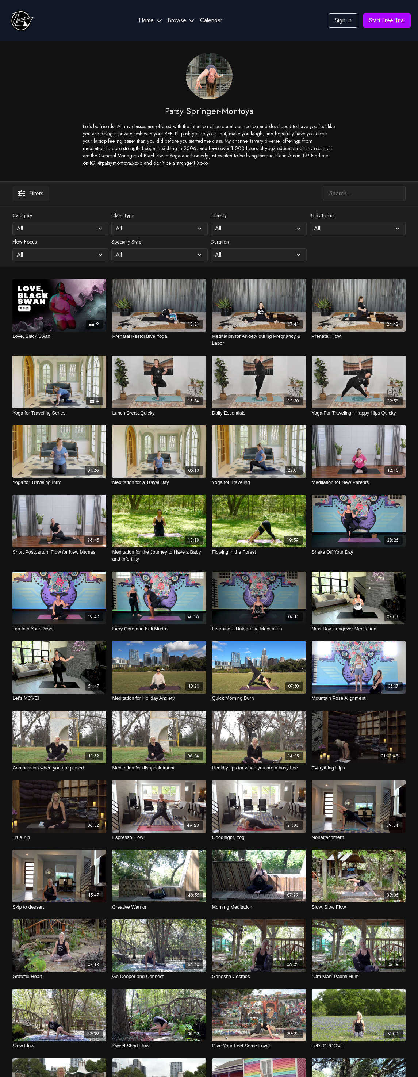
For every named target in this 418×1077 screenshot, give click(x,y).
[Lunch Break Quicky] (159, 413)
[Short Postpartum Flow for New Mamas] (59, 552)
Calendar (211, 20)
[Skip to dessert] (59, 907)
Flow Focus (24, 241)
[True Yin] (59, 837)
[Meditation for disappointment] (159, 768)
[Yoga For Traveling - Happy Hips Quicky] (359, 413)
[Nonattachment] (359, 837)
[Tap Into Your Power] (59, 629)
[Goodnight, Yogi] (259, 837)
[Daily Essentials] (259, 413)
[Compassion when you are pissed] (59, 768)
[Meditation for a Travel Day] (159, 482)
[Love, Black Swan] (59, 336)
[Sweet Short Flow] (159, 1046)
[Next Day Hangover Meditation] (359, 629)
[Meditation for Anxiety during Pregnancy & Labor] (259, 340)
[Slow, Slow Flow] (359, 907)
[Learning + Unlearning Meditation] (259, 629)
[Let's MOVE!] (59, 698)
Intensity (219, 215)
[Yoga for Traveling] (259, 482)
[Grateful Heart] (59, 976)
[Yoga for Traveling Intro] (59, 482)
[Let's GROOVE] (359, 1046)
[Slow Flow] (59, 1046)
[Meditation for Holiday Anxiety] (159, 698)
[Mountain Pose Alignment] (359, 698)
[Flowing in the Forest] (259, 552)
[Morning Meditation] (259, 907)
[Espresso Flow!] (159, 837)
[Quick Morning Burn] (259, 698)
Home (150, 20)
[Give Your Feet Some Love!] (259, 1046)
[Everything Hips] (359, 768)
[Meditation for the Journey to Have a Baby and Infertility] (159, 556)
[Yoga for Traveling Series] (59, 413)
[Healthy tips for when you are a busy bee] (259, 768)
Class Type (122, 215)
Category (22, 215)
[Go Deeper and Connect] (159, 976)
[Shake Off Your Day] (359, 552)
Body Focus (322, 215)
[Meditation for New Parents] (359, 482)
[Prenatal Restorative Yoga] (159, 336)
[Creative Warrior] (159, 907)
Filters (30, 193)
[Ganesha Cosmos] (259, 976)
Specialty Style (126, 241)
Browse (181, 20)
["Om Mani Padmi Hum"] (359, 976)
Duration (220, 241)
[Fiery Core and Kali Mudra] (159, 629)
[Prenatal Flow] (359, 336)
